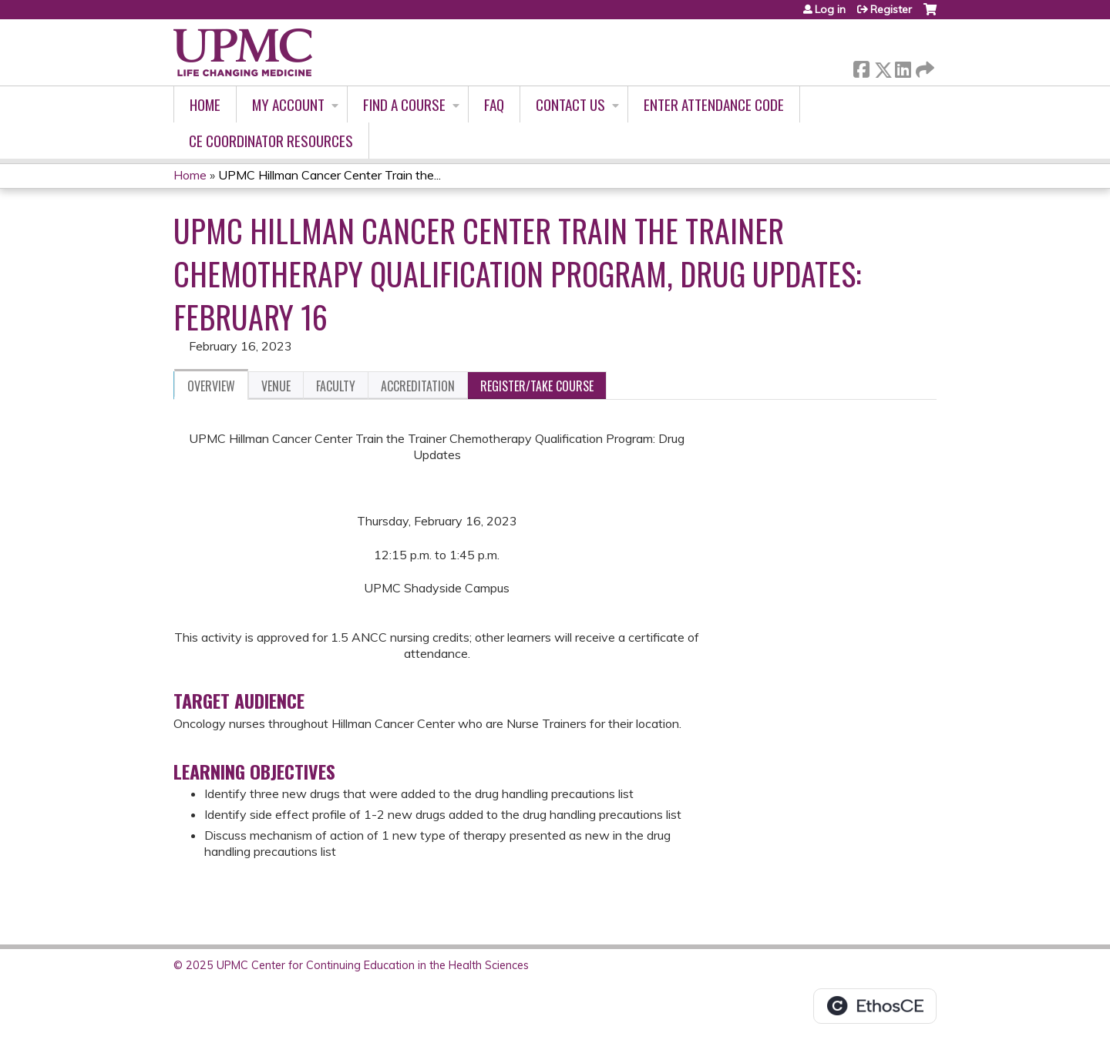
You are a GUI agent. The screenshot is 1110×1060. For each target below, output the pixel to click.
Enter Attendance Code (714, 104)
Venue (276, 386)
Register (891, 9)
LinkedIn (902, 66)
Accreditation (418, 386)
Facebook (861, 66)
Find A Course (404, 104)
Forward (923, 66)
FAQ (494, 104)
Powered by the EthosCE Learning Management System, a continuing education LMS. (875, 1006)
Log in (830, 9)
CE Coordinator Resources (271, 140)
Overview (211, 386)
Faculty (335, 386)
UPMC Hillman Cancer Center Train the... (329, 175)
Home (205, 104)
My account (288, 104)
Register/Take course (537, 386)
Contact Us (570, 104)
